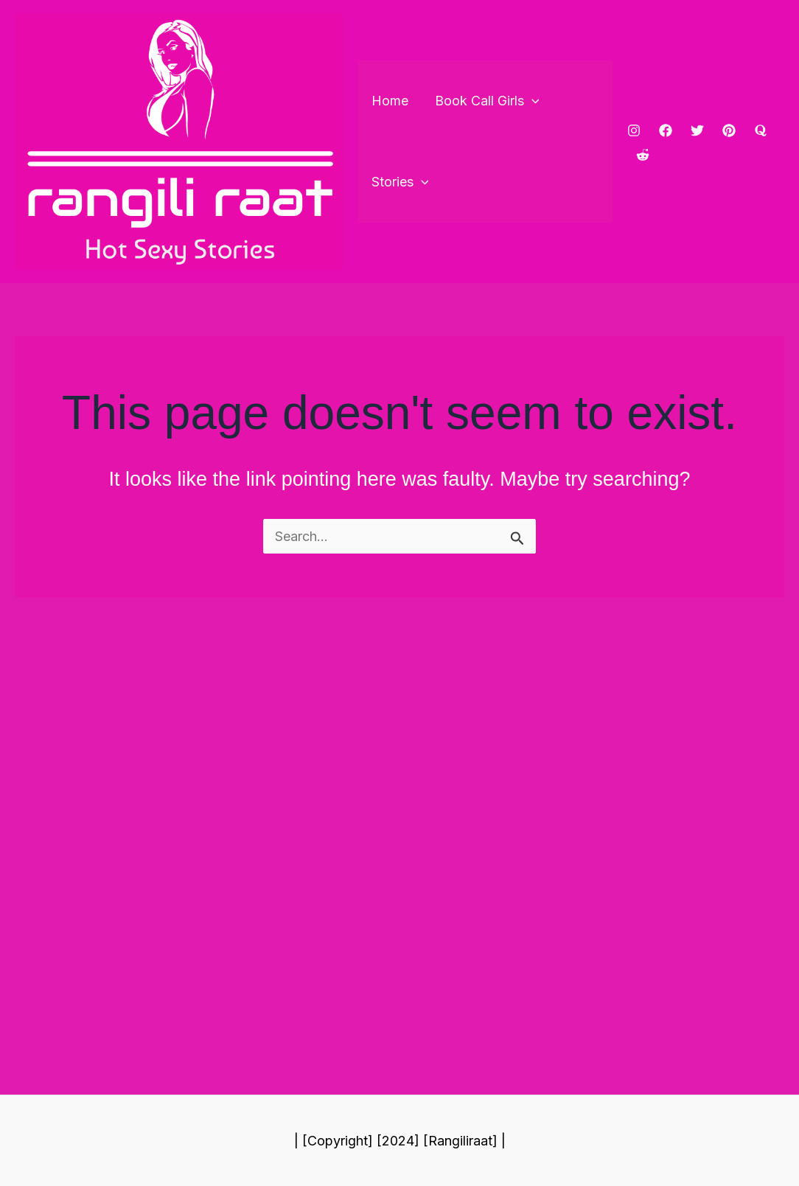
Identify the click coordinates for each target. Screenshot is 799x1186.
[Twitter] (697, 130)
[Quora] (760, 130)
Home (389, 100)
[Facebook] (665, 130)
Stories (400, 182)
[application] (532, 101)
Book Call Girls (487, 101)
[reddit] (642, 154)
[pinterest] (729, 130)
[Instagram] (634, 130)
